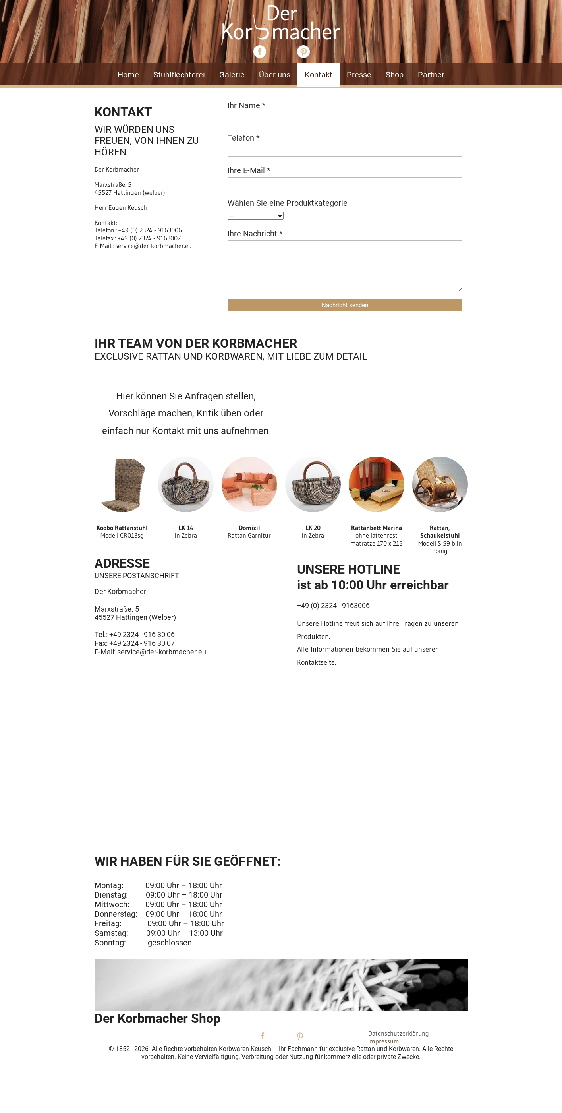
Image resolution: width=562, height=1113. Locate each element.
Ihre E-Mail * (249, 170)
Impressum (383, 1041)
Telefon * (244, 138)
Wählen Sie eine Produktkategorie (288, 203)
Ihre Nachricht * (255, 233)
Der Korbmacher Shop (157, 1018)
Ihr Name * (247, 105)
